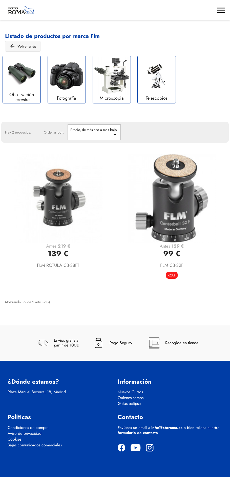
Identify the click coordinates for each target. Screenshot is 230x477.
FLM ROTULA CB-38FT (58, 265)
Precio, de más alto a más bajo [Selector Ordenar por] (94, 132)
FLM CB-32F (171, 265)
